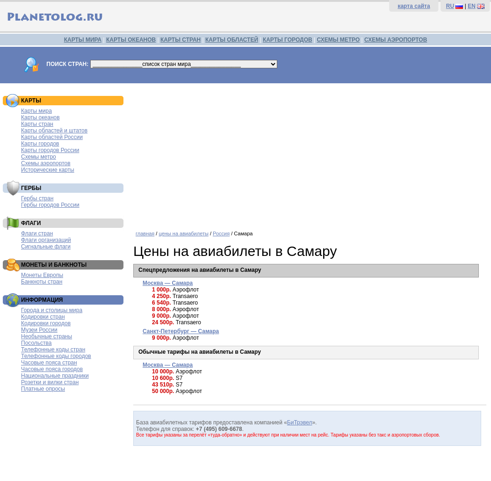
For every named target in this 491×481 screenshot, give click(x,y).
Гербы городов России (50, 205)
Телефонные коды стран (53, 349)
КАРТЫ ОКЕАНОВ (131, 39)
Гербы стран (37, 198)
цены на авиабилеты (183, 233)
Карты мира (36, 111)
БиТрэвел (299, 422)
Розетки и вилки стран (50, 382)
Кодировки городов (46, 323)
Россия (221, 233)
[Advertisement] (309, 153)
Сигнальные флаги (46, 246)
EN (472, 6)
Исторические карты (47, 170)
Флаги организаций (46, 240)
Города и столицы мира (51, 310)
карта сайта (413, 6)
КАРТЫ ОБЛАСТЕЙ (231, 39)
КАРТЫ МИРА (82, 39)
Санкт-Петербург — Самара (181, 331)
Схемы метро (38, 156)
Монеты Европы (42, 275)
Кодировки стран (43, 316)
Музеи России (39, 330)
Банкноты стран (41, 281)
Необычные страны (46, 336)
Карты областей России (52, 137)
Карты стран (37, 124)
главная (145, 233)
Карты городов (40, 143)
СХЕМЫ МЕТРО (338, 39)
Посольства (36, 343)
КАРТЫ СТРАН (180, 39)
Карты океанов (40, 117)
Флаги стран (37, 233)
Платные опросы (43, 389)
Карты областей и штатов (54, 130)
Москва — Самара (168, 283)
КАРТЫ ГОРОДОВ (287, 39)
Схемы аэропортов (46, 163)
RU (450, 6)
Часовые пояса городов (52, 369)
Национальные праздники (55, 375)
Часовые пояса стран (49, 362)
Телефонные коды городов (56, 356)
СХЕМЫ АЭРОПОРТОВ (395, 39)
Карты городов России (50, 150)
